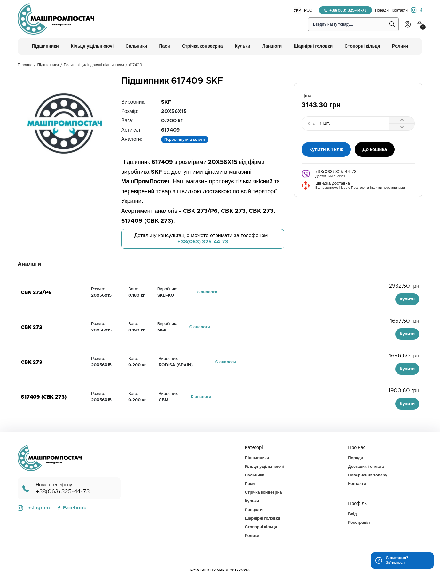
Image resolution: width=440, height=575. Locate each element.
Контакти (400, 10)
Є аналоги (207, 292)
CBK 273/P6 (36, 292)
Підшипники (48, 65)
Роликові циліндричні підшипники (94, 65)
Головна (25, 65)
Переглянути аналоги (184, 139)
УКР (297, 10)
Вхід (352, 514)
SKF (166, 102)
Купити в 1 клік (326, 149)
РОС (308, 10)
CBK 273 (31, 327)
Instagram (34, 508)
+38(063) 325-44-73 (345, 10)
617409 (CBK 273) (43, 397)
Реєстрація (359, 523)
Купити (407, 299)
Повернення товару (367, 475)
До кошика (374, 149)
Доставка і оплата (366, 467)
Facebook (72, 508)
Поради (382, 10)
